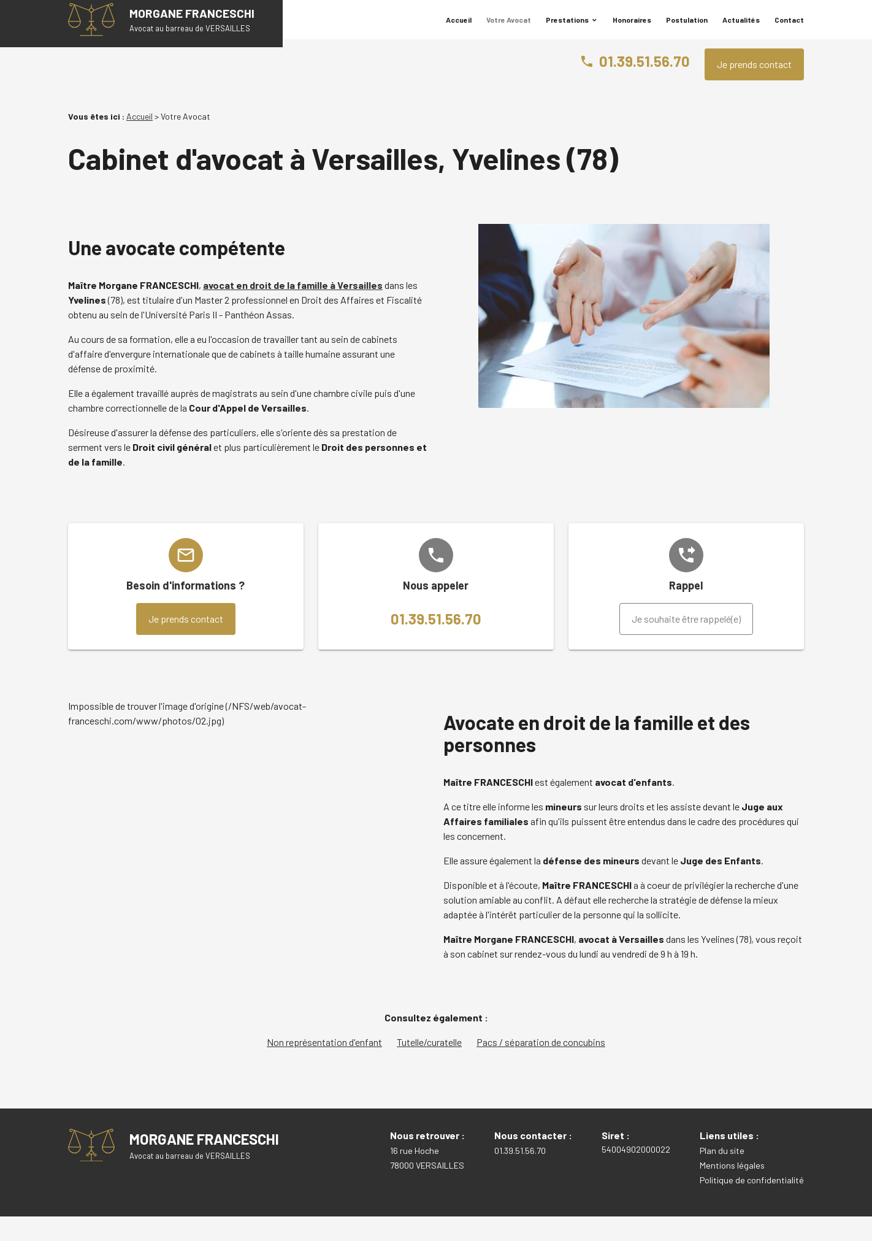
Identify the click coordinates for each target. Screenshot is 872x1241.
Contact (789, 29)
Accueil (459, 29)
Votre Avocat (508, 29)
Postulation (687, 29)
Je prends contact (754, 88)
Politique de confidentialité (752, 1204)
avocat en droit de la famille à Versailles (293, 309)
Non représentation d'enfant (324, 1066)
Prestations (567, 29)
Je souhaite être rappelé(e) (686, 643)
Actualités (741, 29)
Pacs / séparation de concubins (540, 1066)
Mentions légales (732, 1190)
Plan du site (722, 1175)
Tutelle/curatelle (429, 1066)
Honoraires (632, 29)
